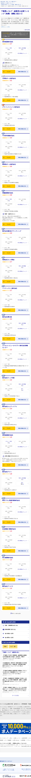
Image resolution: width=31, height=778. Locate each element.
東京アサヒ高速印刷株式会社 (11, 500)
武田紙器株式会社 (7, 41)
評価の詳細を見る (22, 71)
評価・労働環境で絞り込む (11, 625)
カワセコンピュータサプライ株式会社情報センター (15, 346)
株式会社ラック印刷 (8, 378)
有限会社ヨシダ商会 (8, 259)
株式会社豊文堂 (7, 317)
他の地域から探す (9, 633)
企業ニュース (17, 738)
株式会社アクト (7, 471)
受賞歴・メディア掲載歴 (5, 740)
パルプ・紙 (12, 646)
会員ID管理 (24, 738)
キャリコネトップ (4, 738)
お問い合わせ (16, 740)
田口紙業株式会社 (7, 557)
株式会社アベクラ (7, 586)
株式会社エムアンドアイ (9, 406)
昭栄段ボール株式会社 (9, 164)
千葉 (5, 646)
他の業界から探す (9, 637)
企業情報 (23, 740)
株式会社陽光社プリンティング (11, 231)
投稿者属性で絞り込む (10, 629)
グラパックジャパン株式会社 (11, 107)
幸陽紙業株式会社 (7, 193)
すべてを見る (15, 695)
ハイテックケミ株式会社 (9, 288)
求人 (11, 738)
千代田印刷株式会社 (8, 135)
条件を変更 (27, 29)
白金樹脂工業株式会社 (9, 529)
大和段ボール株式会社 (9, 78)
